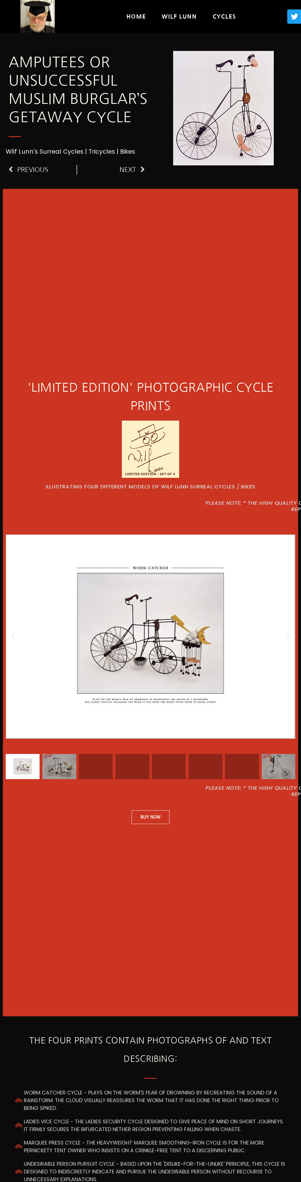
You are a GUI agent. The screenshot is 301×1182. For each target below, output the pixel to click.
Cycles (224, 16)
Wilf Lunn (179, 16)
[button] (13, 636)
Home (136, 16)
